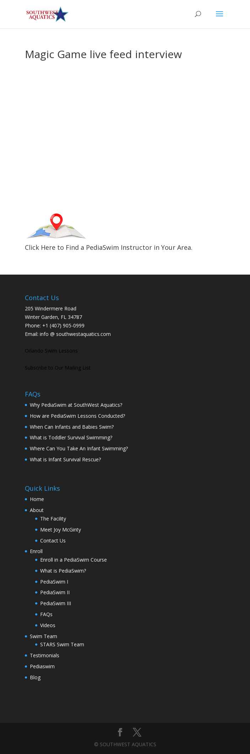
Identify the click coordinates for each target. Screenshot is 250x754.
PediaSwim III (55, 603)
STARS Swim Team (62, 644)
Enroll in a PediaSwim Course (73, 559)
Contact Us (53, 540)
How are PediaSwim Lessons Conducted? (77, 415)
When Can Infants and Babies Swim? (72, 426)
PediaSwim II (55, 592)
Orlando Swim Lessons (51, 350)
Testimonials (44, 655)
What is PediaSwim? (63, 570)
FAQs (46, 614)
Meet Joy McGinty (60, 529)
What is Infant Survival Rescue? (65, 459)
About (37, 510)
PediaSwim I (54, 581)
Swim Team (43, 636)
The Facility (53, 518)
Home (37, 499)
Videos (47, 625)
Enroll (36, 551)
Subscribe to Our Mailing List (58, 367)
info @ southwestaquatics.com (75, 334)
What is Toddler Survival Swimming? (71, 437)
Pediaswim (42, 666)
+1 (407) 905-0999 (63, 325)
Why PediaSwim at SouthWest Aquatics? (76, 404)
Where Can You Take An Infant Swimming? (79, 448)
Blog (35, 677)
